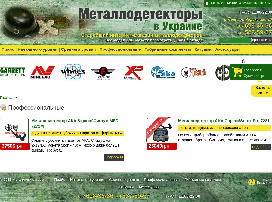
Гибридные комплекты (167, 49)
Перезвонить (260, 40)
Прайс (8, 49)
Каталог (218, 3)
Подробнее (114, 157)
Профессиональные (120, 49)
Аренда (245, 3)
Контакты (262, 3)
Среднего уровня (78, 49)
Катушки (203, 49)
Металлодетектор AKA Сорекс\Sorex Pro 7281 (224, 120)
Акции (232, 3)
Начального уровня (37, 49)
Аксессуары (227, 49)
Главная (6, 97)
